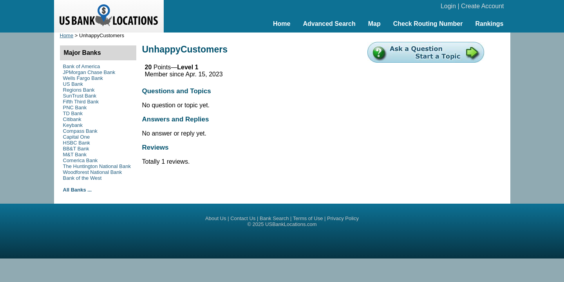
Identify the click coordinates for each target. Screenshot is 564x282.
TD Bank (73, 113)
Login (448, 6)
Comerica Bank (80, 160)
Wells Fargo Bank (83, 78)
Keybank (73, 125)
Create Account (482, 6)
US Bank (73, 84)
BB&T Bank (76, 149)
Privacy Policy (343, 218)
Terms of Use (308, 218)
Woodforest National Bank (92, 172)
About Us (215, 218)
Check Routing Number (428, 23)
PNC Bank (75, 107)
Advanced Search (329, 23)
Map (374, 23)
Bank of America (81, 66)
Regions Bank (79, 90)
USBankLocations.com (291, 224)
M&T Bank (75, 154)
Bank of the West (82, 178)
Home (281, 23)
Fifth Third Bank (81, 102)
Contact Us (242, 218)
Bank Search (274, 218)
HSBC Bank (76, 143)
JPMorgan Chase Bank (89, 72)
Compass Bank (80, 131)
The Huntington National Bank (97, 166)
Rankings (489, 23)
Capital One (76, 137)
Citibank (72, 119)
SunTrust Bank (80, 96)
